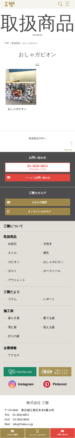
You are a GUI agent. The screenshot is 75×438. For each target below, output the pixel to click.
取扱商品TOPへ (37, 140)
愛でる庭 (49, 319)
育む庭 (12, 328)
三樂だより (12, 293)
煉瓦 (46, 254)
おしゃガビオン (53, 263)
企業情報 (10, 349)
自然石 (12, 245)
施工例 (8, 312)
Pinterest (55, 386)
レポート (49, 300)
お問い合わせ (37, 179)
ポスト (12, 272)
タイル (12, 254)
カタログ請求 (39, 204)
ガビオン (14, 263)
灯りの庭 (14, 337)
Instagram (21, 386)
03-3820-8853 (37, 169)
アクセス (14, 356)
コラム (12, 300)
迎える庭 (49, 328)
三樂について (13, 227)
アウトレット (16, 281)
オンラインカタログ (39, 213)
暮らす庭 (14, 319)
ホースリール (51, 272)
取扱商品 (16, 43)
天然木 (47, 245)
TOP (6, 43)
